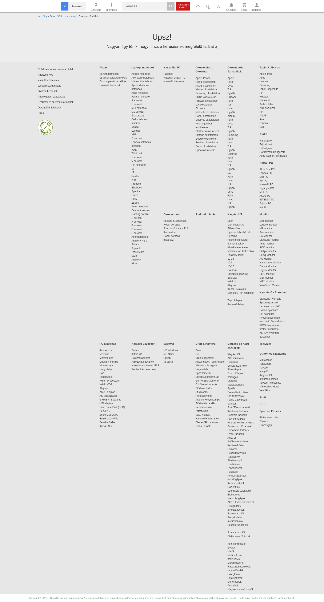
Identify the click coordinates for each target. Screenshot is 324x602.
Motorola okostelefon (207, 112)
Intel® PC (265, 207)
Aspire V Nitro (140, 240)
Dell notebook (139, 119)
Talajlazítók (234, 456)
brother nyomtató (269, 329)
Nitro (134, 263)
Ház (102, 373)
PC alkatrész (108, 343)
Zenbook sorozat (141, 210)
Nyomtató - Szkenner (273, 292)
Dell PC (264, 176)
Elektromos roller (269, 417)
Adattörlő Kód (45, 74)
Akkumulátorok (238, 358)
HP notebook (139, 164)
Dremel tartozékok (240, 392)
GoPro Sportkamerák (207, 380)
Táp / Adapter (235, 300)
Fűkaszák (233, 471)
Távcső (264, 367)
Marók (234, 551)
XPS (134, 134)
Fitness (264, 421)
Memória (104, 354)
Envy (134, 199)
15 (133, 168)
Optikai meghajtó (109, 361)
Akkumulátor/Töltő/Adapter (210, 361)
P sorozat (137, 225)
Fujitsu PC (265, 203)
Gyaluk (236, 547)
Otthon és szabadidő (273, 353)
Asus (262, 77)
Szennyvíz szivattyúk (239, 490)
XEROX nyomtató (270, 332)
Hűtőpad (232, 281)
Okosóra (200, 108)
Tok (230, 89)
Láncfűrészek (237, 468)
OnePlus (232, 153)
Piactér (104, 67)
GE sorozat (139, 111)
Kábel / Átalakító (237, 289)
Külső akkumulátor (238, 239)
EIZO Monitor (267, 273)
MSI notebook (139, 108)
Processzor (106, 350)
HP (261, 92)
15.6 (230, 262)
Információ (111, 6)
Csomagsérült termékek (113, 81)
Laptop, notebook (143, 67)
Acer (262, 119)
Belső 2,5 (105, 411)
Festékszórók (235, 578)
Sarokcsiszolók (237, 513)
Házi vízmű (234, 487)
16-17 (231, 266)
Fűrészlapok (236, 369)
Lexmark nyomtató (270, 306)
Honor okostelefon (206, 116)
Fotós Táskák (203, 426)
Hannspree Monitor (270, 262)
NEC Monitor (267, 281)
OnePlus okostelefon (207, 119)
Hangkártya (106, 369)
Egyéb (231, 93)
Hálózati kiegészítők (143, 361)
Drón (198, 350)
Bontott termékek (109, 73)
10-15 (231, 258)
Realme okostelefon (207, 142)
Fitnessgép (266, 425)
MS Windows (171, 350)
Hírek (41, 113)
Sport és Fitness (270, 411)
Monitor (265, 214)
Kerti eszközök (236, 445)
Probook (136, 183)
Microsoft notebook (142, 81)
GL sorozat (138, 115)
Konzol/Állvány (236, 304)
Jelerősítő (137, 354)
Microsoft (265, 100)
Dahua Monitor (268, 266)
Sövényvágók (237, 460)
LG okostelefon (204, 104)
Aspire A (136, 259)
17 (133, 172)
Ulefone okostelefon (207, 134)
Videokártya (106, 365)
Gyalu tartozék (236, 433)
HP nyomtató (267, 313)
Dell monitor (266, 220)
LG (229, 172)
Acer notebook (140, 236)
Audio (263, 134)
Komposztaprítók (237, 475)
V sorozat (137, 161)
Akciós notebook (141, 73)
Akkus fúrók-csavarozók (241, 502)
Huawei (232, 97)
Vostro (135, 126)
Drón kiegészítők (205, 357)
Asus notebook (140, 206)
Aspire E (136, 248)
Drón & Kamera (206, 343)
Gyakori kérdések (47, 91)
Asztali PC (266, 162)
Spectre (136, 191)
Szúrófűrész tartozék (239, 407)
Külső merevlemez (238, 247)
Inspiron (136, 123)
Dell (262, 126)
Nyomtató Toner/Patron (272, 321)
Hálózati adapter (141, 357)
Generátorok (235, 581)
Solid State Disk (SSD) (112, 407)
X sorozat (137, 221)
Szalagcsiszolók (236, 532)
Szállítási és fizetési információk (55, 102)
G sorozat (137, 138)
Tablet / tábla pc (270, 67)
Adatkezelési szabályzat (51, 96)
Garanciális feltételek (49, 107)
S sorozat (137, 233)
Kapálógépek (235, 479)
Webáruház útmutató (49, 85)
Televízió (265, 343)
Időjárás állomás (269, 379)
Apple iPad (266, 73)
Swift (134, 255)
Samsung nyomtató (270, 298)
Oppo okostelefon (205, 150)
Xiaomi (231, 116)
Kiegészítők (235, 214)
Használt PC (267, 184)
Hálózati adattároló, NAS (145, 365)
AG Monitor (266, 258)
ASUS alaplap (108, 392)
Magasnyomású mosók (240, 589)
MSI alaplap (106, 403)
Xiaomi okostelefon (206, 89)
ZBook (135, 202)
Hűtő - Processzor (110, 380)
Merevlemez (106, 357)
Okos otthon (172, 214)
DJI (197, 354)
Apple (231, 78)
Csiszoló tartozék (237, 415)
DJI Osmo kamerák (207, 384)
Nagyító (264, 371)
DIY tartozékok (236, 396)
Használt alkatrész (174, 81)
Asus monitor (267, 243)
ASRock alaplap (109, 395)
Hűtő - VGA (106, 384)
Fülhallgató (266, 148)
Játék (263, 397)
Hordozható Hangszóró (272, 152)
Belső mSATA (108, 422)
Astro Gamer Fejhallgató (273, 155)
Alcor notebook (140, 92)
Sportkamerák (203, 373)
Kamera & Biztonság (175, 220)
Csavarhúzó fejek (239, 365)
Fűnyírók (232, 449)
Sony (230, 191)
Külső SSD (106, 426)
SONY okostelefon (206, 97)
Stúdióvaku (202, 392)
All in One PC (267, 169)
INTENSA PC (267, 199)
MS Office (169, 354)
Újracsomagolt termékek (113, 77)
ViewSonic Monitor (270, 285)
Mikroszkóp (266, 360)
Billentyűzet (234, 228)
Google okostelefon (206, 138)
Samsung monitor (269, 239)
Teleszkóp (265, 363)
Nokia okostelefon (206, 81)
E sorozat (137, 104)
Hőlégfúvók (234, 574)
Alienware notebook (143, 77)
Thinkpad (137, 153)
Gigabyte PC (267, 188)
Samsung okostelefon (208, 93)
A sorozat (137, 100)
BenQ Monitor (267, 255)
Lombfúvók (234, 464)
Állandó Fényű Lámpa (208, 399)
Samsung (233, 134)
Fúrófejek (235, 361)
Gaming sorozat (141, 214)
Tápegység (106, 376)
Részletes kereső (183, 6)
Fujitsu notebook (141, 96)
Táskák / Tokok (236, 255)
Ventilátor (265, 390)
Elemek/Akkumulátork (208, 422)
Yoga (134, 149)
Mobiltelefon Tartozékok (241, 251)
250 (134, 180)
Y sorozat (137, 157)
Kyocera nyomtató (270, 317)
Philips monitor (268, 251)
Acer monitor (267, 232)
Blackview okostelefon (208, 131)
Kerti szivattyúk (236, 483)
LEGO (263, 404)
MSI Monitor (266, 277)
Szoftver (169, 343)
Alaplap (104, 388)
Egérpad (232, 277)
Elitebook (137, 187)
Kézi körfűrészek (239, 543)
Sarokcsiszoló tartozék (240, 426)
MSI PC (264, 192)
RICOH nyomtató (269, 325)
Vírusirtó (168, 361)
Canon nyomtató (269, 310)
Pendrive (232, 236)
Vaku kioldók (203, 414)
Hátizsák (232, 270)
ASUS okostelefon (206, 85)
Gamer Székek (236, 243)
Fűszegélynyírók (238, 452)
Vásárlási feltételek (48, 80)
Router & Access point (144, 369)
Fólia (230, 81)
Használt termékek (110, 85)
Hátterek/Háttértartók (207, 418)
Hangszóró (266, 140)
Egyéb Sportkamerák (208, 376)
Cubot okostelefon (206, 146)
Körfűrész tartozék (238, 411)
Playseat (232, 285)
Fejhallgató (266, 144)
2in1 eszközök (268, 108)
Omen (135, 195)
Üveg (230, 85)
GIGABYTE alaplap (111, 399)
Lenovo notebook (141, 142)
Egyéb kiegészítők (238, 273)
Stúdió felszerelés (206, 403)
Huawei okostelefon (207, 100)
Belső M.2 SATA (109, 414)
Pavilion (136, 176)
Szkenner (265, 336)
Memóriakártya (236, 224)
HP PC (263, 180)
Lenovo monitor (268, 224)
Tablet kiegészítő (269, 89)
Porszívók (233, 585)
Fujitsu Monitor (268, 270)
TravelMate (138, 252)
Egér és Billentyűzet (239, 232)
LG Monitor (266, 236)
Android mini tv (206, 214)
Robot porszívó (172, 224)
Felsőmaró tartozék (238, 430)
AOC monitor (267, 247)
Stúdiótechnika (204, 388)
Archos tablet (267, 104)
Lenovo (264, 81)
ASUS (263, 115)
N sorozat (137, 217)
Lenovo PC (266, 173)
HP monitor (266, 228)
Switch (135, 244)
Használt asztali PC (174, 77)
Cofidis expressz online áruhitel (55, 69)
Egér (230, 220)
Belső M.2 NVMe (110, 418)
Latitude (136, 130)
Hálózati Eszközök (143, 343)
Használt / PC (172, 67)
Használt (168, 73)
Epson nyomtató (269, 302)
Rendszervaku (204, 395)
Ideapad (136, 145)
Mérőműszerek (236, 562)
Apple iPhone (203, 78)
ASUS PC (265, 195)
